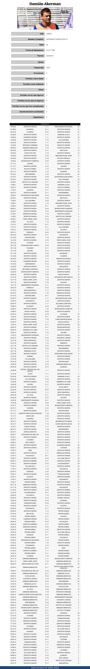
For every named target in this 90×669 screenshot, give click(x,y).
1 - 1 (46, 127)
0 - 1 (46, 129)
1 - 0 (46, 140)
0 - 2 (46, 179)
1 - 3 (46, 222)
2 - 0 (46, 145)
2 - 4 (46, 306)
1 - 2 (46, 169)
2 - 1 (46, 182)
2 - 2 (46, 166)
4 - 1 (46, 573)
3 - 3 (46, 397)
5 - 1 (46, 324)
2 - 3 (46, 240)
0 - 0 (46, 132)
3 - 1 (46, 150)
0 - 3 (46, 521)
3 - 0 (46, 177)
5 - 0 (46, 463)
